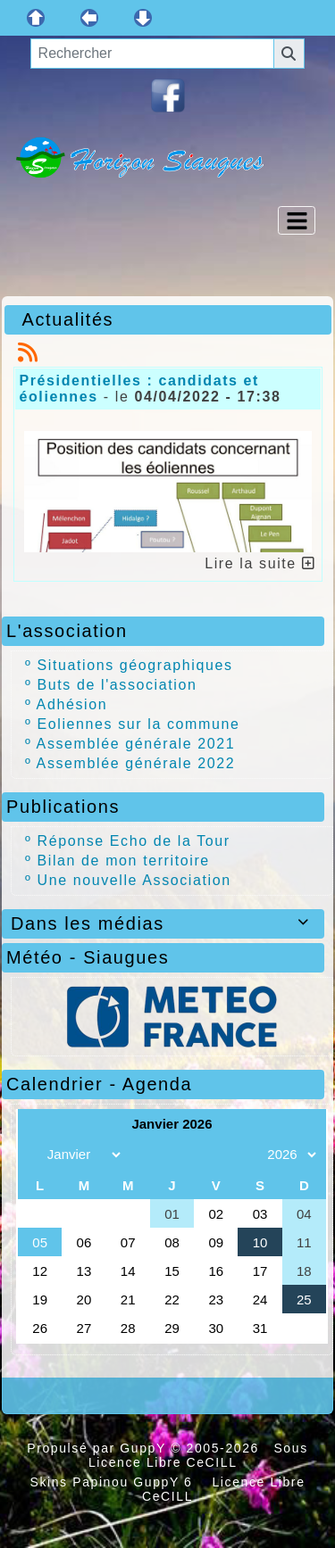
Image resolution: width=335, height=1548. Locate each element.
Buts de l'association (117, 684)
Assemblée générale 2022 (136, 763)
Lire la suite (260, 563)
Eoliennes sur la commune (139, 724)
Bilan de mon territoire (124, 860)
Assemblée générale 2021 (136, 743)
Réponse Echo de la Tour (134, 841)
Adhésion (72, 704)
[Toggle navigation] (296, 220)
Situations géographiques (135, 665)
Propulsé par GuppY (99, 1448)
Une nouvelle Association (134, 880)
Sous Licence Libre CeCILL (198, 1455)
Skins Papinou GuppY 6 (115, 1482)
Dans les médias (163, 923)
